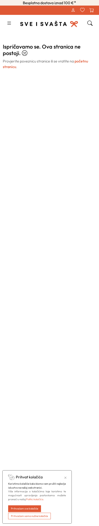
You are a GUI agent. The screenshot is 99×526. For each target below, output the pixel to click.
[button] (9, 23)
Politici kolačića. (35, 499)
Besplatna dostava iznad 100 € (49, 2)
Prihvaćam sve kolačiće (24, 508)
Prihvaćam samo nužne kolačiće (29, 516)
